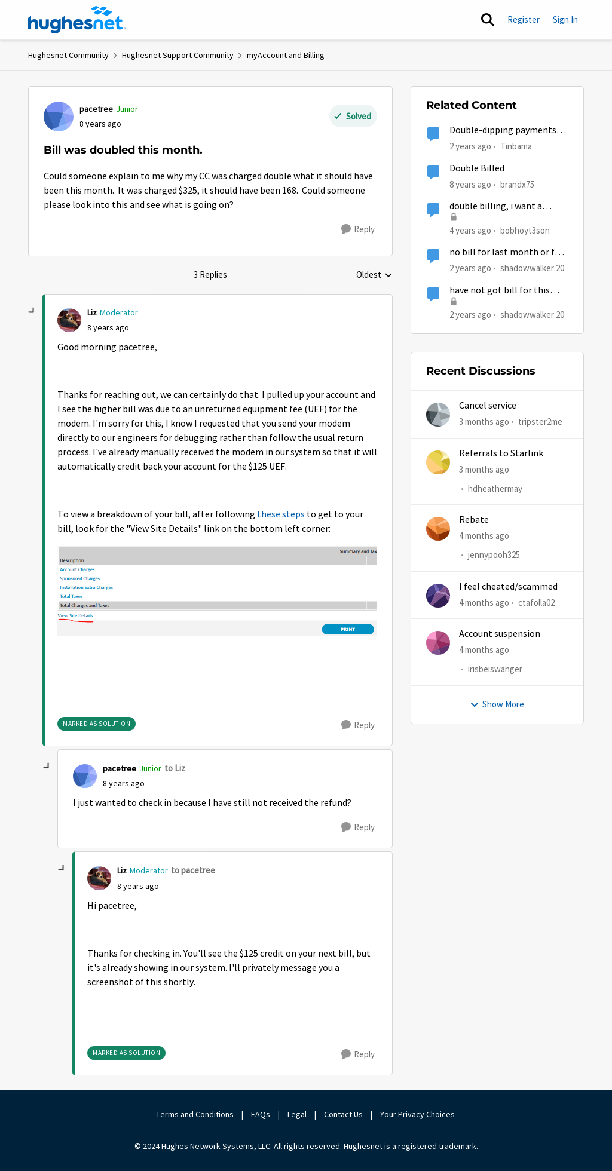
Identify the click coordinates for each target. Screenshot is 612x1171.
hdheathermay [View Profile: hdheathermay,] (495, 488)
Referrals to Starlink (501, 453)
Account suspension (499, 634)
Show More (497, 704)
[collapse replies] (32, 311)
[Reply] (358, 229)
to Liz (174, 768)
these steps (281, 514)
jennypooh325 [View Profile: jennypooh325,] (494, 555)
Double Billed (476, 168)
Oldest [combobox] (374, 275)
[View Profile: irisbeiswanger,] (438, 643)
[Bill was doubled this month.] (108, 327)
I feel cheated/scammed (508, 587)
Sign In (565, 19)
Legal (297, 1114)
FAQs (260, 1114)
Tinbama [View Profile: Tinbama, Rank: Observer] (516, 146)
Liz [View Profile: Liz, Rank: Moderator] (92, 312)
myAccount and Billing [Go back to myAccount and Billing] (286, 55)
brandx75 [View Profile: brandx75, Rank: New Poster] (517, 183)
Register (523, 19)
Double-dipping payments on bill (502, 130)
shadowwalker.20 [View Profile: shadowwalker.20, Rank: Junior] (532, 268)
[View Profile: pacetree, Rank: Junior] (59, 116)
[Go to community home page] (77, 19)
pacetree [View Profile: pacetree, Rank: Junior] (96, 108)
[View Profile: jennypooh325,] (438, 529)
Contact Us (343, 1114)
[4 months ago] (484, 536)
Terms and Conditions (195, 1114)
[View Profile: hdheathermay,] (438, 462)
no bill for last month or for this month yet (506, 252)
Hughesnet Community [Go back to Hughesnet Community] (68, 55)
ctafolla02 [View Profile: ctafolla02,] (536, 602)
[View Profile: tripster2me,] (438, 415)
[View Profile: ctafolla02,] (438, 596)
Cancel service (487, 406)
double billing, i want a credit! (495, 206)
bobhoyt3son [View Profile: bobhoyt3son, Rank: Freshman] (525, 230)
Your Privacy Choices (418, 1114)
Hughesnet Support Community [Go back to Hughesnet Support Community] (178, 55)
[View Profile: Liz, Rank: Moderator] (69, 320)
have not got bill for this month (499, 290)
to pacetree (193, 870)
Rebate (474, 520)
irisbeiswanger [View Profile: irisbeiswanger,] (495, 669)
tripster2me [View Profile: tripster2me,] (540, 421)
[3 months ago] (484, 422)
